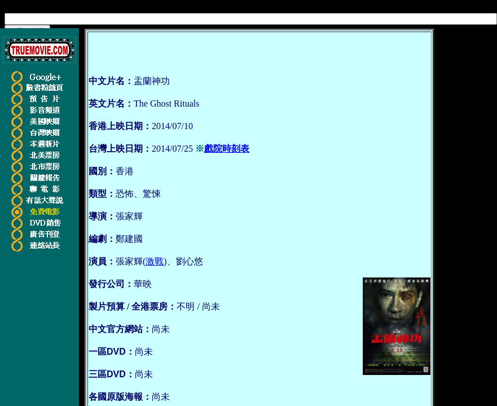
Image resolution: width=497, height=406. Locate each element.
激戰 (155, 261)
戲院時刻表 (226, 148)
